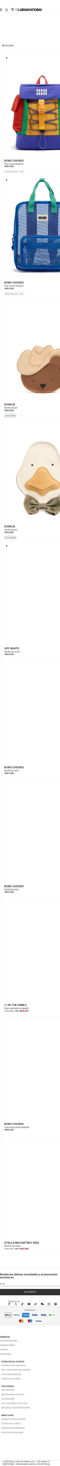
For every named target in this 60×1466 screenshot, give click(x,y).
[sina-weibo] (35, 1304)
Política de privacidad (12, 1432)
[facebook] (10, 1304)
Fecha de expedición (11, 1374)
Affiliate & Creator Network (15, 1408)
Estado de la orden (11, 1379)
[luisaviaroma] (30, 9)
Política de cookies (11, 1424)
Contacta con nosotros (13, 1365)
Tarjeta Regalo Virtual (12, 1394)
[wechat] (42, 1304)
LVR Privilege (7, 1390)
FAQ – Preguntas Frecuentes (15, 1370)
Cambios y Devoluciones (13, 1419)
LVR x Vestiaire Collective (14, 1403)
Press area (5, 1354)
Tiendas (4, 1350)
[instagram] (49, 1304)
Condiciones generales (13, 1428)
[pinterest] (55, 1304)
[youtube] (29, 1304)
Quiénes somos (7, 1345)
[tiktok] (22, 1304)
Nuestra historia (8, 1341)
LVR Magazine (7, 1399)
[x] (16, 1304)
